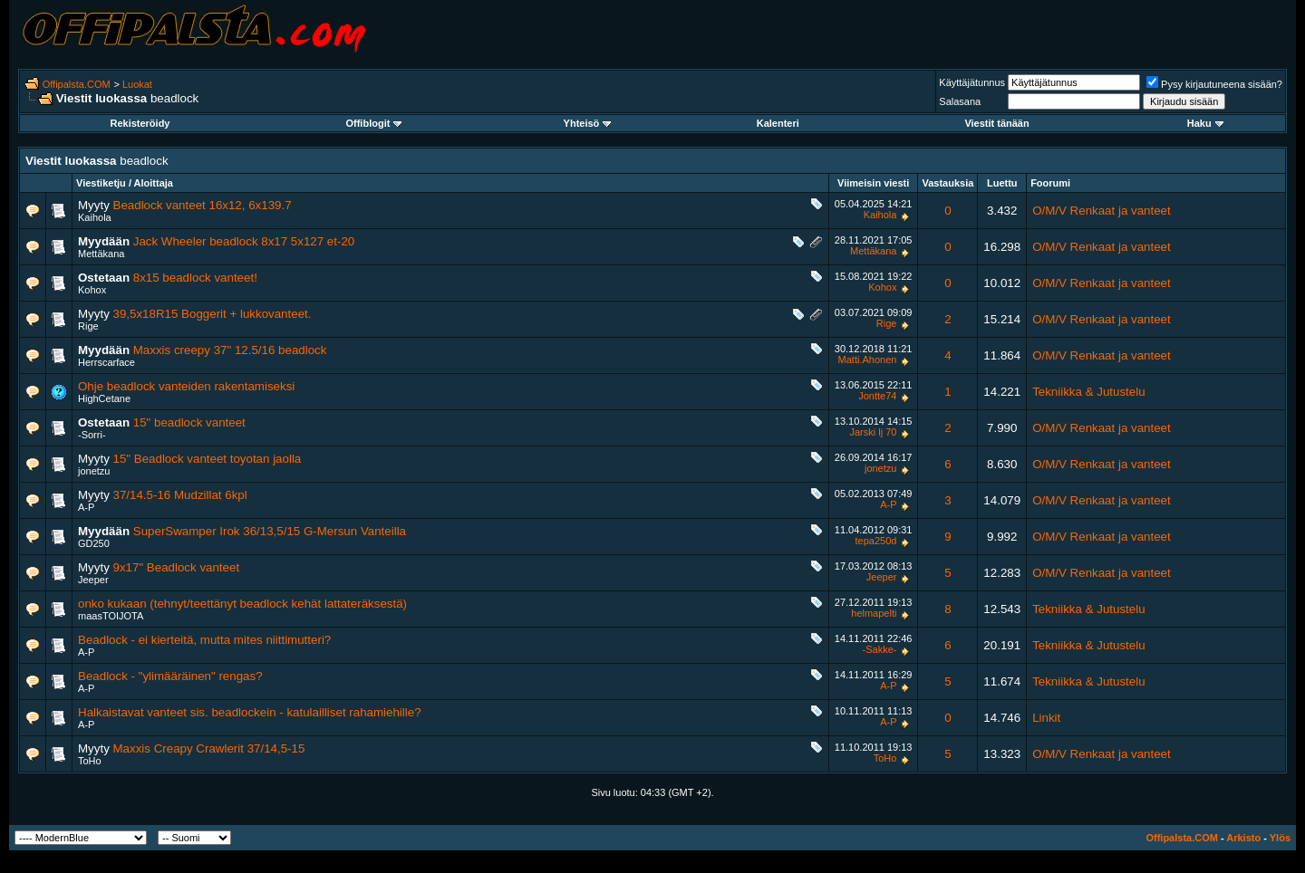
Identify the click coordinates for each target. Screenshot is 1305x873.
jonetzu (94, 470)
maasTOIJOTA (110, 615)
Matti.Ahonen (867, 359)
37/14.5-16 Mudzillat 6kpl (180, 495)
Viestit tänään (996, 123)
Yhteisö (588, 123)
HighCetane (104, 398)
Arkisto (1243, 837)
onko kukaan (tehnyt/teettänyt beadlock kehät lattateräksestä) (242, 603)
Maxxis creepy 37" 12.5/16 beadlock (230, 350)
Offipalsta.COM (77, 84)
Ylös (1280, 837)
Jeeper (93, 579)
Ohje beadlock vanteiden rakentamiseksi (186, 386)
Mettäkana (101, 253)
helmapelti (873, 613)
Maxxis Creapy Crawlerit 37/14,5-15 (209, 748)
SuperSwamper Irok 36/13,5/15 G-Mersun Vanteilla (269, 531)
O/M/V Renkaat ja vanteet (1101, 210)
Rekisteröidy (139, 123)
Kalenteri (778, 123)
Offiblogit (373, 123)
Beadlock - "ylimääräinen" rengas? (170, 676)
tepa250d (876, 540)
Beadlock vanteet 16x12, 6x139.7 (202, 205)
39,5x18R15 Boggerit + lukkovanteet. (212, 314)
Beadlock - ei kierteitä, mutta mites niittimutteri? (204, 640)
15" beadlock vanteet (189, 422)
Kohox (92, 289)
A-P (86, 507)
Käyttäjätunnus (972, 82)
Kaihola (94, 217)
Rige (88, 326)
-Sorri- (92, 434)
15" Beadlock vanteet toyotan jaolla (207, 458)
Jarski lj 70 (872, 432)
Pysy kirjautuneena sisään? (1214, 84)
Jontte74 (877, 395)
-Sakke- (880, 649)
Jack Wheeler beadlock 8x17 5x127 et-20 (244, 241)
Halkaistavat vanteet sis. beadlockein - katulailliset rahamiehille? (249, 712)
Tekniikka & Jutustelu (1088, 391)
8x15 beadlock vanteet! (195, 277)
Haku (1205, 123)
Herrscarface (106, 362)
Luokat (137, 84)
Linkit (1046, 717)
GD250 (94, 543)
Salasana (960, 101)
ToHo (90, 760)
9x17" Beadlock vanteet (176, 567)
